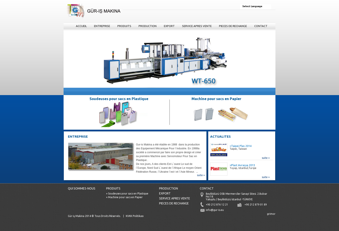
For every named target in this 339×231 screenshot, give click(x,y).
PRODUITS (123, 26)
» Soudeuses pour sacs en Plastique (127, 193)
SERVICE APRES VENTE (197, 25)
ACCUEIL (81, 25)
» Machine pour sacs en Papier (124, 197)
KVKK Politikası (135, 216)
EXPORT (169, 25)
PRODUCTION (148, 25)
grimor (271, 213)
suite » (201, 175)
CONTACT (260, 25)
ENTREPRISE (102, 25)
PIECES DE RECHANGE (233, 25)
